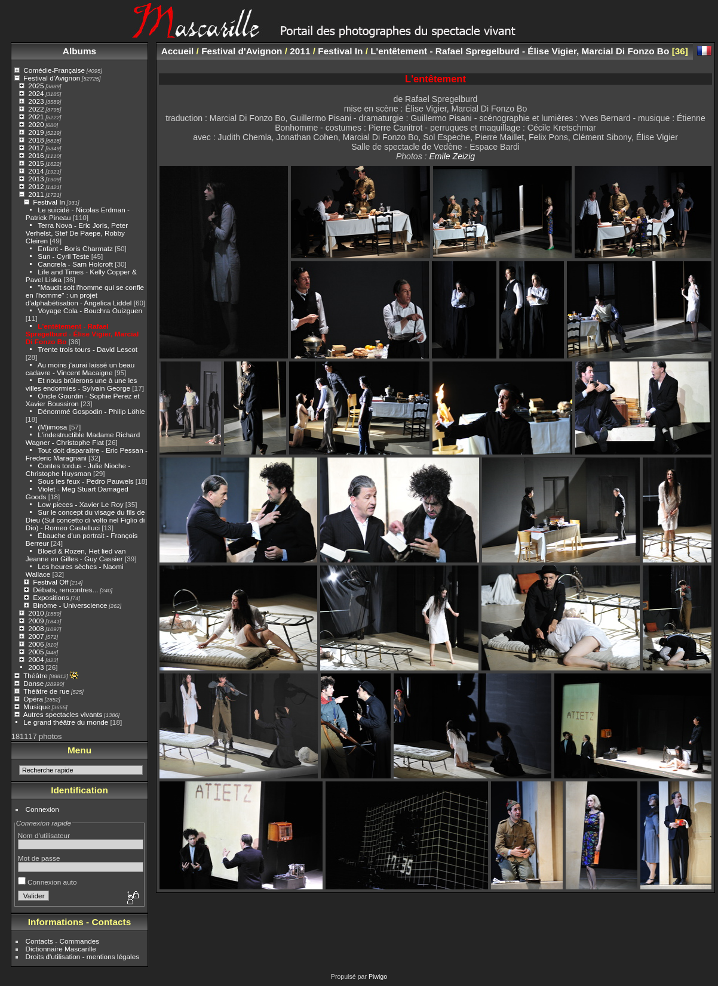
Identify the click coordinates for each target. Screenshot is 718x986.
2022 (36, 109)
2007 (36, 636)
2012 (36, 186)
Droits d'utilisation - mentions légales (83, 956)
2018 (36, 140)
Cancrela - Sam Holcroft (75, 264)
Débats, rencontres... (65, 590)
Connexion (42, 809)
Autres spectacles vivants (63, 714)
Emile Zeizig (452, 156)
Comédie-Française (54, 70)
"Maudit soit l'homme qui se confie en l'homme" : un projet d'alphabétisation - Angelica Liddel (85, 295)
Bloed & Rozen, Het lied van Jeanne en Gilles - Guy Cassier (76, 554)
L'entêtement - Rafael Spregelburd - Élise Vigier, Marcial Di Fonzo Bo (82, 333)
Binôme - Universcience (70, 605)
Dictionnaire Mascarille (61, 949)
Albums (79, 51)
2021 (36, 116)
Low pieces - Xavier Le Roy (80, 504)
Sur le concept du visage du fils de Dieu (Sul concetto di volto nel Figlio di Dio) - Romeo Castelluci (85, 519)
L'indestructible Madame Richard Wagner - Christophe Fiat (83, 438)
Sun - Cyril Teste (63, 256)
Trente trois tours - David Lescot (87, 349)
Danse (33, 683)
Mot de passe (39, 858)
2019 (36, 132)
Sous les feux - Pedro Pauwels (85, 481)
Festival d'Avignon (51, 78)
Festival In (49, 202)
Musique (36, 706)
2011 (36, 194)
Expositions (51, 597)
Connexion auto (47, 882)
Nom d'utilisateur (44, 835)
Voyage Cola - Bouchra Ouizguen (90, 310)
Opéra (33, 699)
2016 (36, 155)
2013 (36, 179)
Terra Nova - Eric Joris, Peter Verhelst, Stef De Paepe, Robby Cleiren (77, 233)
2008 (36, 628)
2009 (36, 621)
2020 (36, 124)
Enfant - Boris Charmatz (75, 248)
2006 (36, 644)
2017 (36, 148)
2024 (36, 93)
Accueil (177, 51)
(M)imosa (52, 427)
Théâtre (35, 675)
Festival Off (50, 582)
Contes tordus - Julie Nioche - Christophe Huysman (78, 469)
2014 (36, 171)
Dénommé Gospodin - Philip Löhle (91, 411)
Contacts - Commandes (63, 941)
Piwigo (378, 976)
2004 (36, 659)
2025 (36, 85)
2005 (36, 652)
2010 (36, 613)
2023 (36, 101)
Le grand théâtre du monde (65, 722)
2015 (36, 163)
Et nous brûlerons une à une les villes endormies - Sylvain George (81, 384)
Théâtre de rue (46, 691)
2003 (36, 667)
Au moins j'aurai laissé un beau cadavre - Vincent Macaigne (80, 368)
